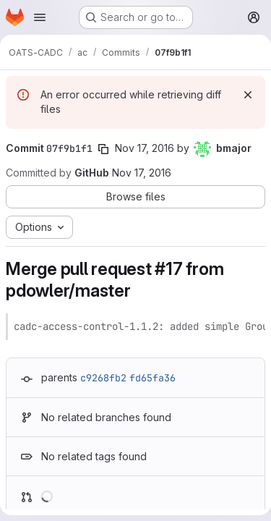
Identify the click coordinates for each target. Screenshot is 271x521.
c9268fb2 (103, 377)
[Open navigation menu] (39, 17)
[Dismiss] (248, 94)
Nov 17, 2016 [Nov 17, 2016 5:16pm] (144, 148)
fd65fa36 (152, 377)
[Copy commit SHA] (103, 149)
